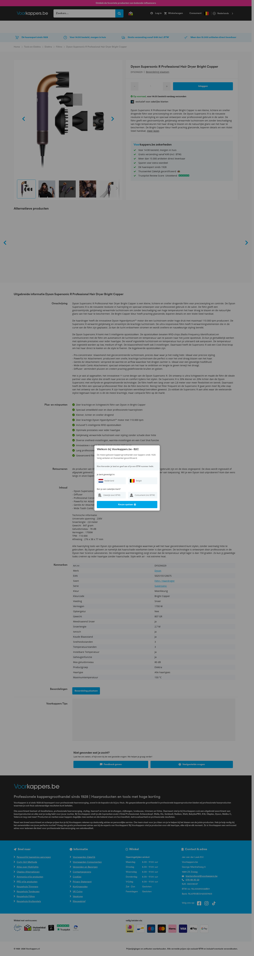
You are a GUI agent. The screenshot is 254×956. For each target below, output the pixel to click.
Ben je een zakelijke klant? (109, 489)
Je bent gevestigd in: (106, 474)
